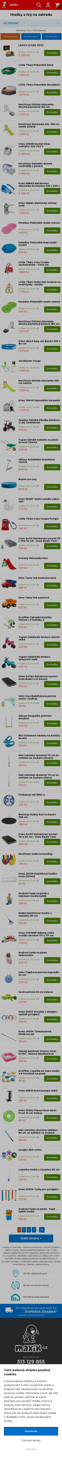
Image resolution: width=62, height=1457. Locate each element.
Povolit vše (31, 1431)
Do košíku (52, 53)
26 (42, 1230)
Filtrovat (11, 23)
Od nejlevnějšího (31, 36)
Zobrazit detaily (31, 1440)
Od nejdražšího (51, 36)
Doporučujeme (10, 36)
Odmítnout (31, 1449)
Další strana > (31, 1238)
